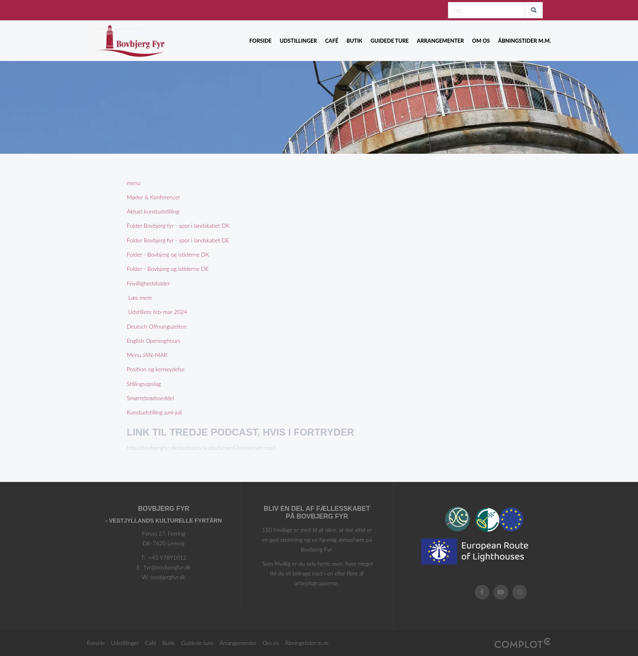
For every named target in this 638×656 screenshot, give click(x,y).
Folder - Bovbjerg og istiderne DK (168, 254)
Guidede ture (390, 40)
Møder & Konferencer (153, 197)
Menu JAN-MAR (147, 354)
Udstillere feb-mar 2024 (157, 311)
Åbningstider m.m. (524, 40)
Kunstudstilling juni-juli (154, 412)
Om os (481, 40)
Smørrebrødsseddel (150, 397)
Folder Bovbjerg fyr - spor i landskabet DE (178, 240)
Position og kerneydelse (156, 369)
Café (332, 40)
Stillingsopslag (144, 383)
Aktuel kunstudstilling (153, 211)
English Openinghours (154, 340)
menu (134, 182)
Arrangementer (440, 40)
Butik (354, 40)
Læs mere (139, 297)
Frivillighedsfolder (148, 283)
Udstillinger (298, 40)
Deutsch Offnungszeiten (157, 326)
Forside (260, 40)
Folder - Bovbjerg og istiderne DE (168, 268)
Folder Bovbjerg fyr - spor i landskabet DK (178, 225)
